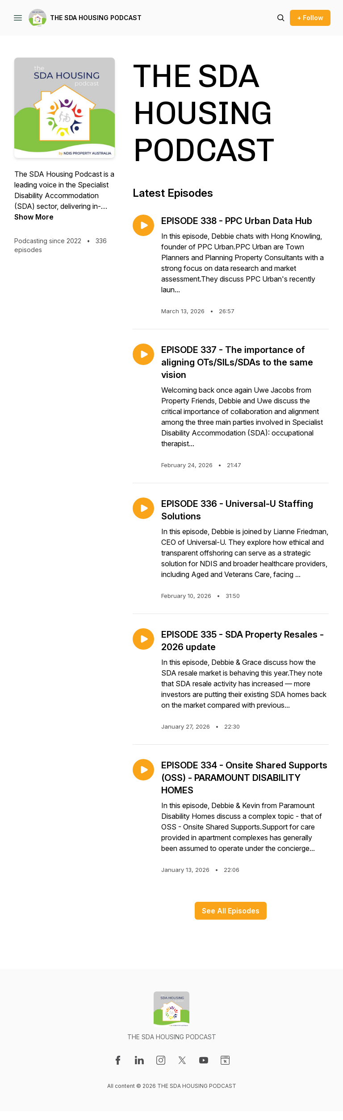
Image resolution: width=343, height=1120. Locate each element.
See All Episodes (230, 910)
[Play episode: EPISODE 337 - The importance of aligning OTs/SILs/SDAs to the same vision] (143, 354)
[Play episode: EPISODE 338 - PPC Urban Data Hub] (143, 225)
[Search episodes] (280, 17)
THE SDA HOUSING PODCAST (96, 17)
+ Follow (310, 17)
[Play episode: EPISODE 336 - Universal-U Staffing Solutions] (143, 508)
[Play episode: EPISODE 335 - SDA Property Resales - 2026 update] (143, 639)
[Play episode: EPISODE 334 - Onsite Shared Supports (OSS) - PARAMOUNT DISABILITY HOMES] (143, 769)
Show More (34, 216)
